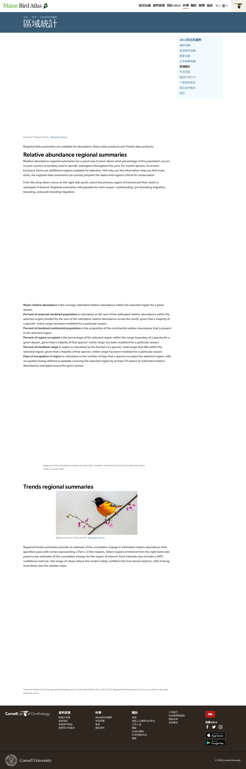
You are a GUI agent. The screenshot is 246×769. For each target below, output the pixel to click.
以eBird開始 (138, 731)
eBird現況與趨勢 (48, 17)
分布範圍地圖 (188, 61)
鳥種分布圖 (64, 717)
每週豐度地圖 (188, 50)
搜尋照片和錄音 (67, 728)
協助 (210, 5)
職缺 (134, 728)
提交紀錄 (145, 5)
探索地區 (63, 721)
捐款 (210, 714)
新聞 (202, 5)
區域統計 (185, 66)
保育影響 (100, 721)
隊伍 (182, 93)
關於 (194, 5)
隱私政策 (173, 719)
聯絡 (134, 738)
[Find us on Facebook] (207, 727)
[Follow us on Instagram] (221, 727)
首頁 (25, 17)
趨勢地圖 (185, 45)
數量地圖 (185, 56)
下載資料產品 (188, 82)
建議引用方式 (188, 77)
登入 (218, 5)
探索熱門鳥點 (66, 724)
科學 (186, 5)
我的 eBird (174, 5)
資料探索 (159, 5)
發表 (97, 724)
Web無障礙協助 (177, 716)
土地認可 (173, 712)
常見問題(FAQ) (139, 735)
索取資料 (100, 728)
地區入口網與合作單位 (143, 721)
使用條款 (173, 722)
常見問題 (185, 72)
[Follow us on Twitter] (214, 727)
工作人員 (136, 724)
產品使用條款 (188, 88)
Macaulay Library (59, 137)
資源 (134, 717)
